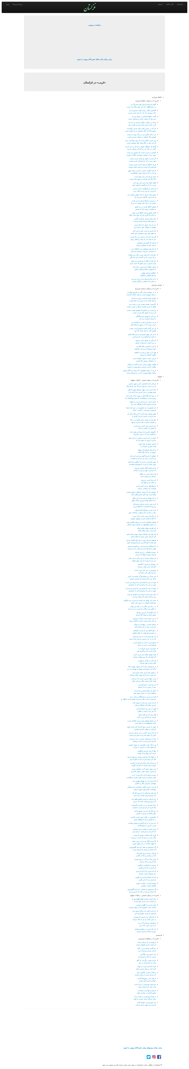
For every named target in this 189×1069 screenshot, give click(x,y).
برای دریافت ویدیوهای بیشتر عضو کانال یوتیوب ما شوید (142, 1048)
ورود (7, 4)
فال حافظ (169, 4)
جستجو (160, 4)
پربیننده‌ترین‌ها (18, 4)
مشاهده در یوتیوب (94, 25)
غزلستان (180, 4)
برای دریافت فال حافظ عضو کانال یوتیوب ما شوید (94, 59)
